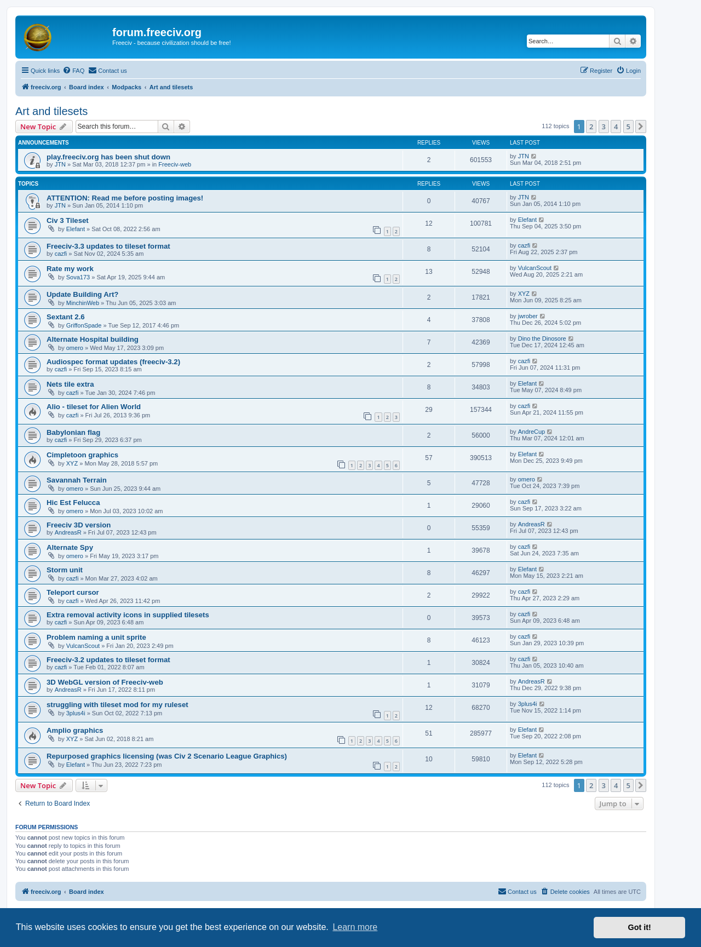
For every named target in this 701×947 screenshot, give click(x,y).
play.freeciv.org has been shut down (108, 157)
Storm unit (65, 570)
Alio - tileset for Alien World (94, 407)
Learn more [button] (354, 927)
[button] (640, 126)
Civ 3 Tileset (68, 220)
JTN (60, 164)
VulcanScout (534, 268)
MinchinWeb (82, 303)
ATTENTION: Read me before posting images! (125, 198)
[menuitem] (73, 70)
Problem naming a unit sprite (96, 637)
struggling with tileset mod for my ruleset (117, 705)
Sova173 (78, 277)
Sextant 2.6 (66, 317)
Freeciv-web (174, 164)
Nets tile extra (70, 384)
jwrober (528, 316)
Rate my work (70, 269)
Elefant (75, 229)
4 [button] (616, 126)
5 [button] (628, 126)
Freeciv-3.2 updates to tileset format (108, 660)
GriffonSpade (84, 325)
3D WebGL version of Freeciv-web (105, 682)
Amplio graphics (75, 730)
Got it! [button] (639, 927)
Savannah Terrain (77, 480)
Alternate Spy (70, 547)
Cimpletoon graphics (82, 455)
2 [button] (591, 126)
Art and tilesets (51, 111)
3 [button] (604, 126)
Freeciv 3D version (79, 525)
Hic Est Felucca (73, 502)
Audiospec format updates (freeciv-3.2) (113, 362)
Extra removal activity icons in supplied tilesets (128, 615)
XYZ (524, 293)
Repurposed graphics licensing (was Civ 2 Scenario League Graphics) (167, 756)
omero (74, 348)
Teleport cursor (73, 592)
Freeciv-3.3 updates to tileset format (108, 246)
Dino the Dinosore (542, 338)
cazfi (61, 253)
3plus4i (75, 713)
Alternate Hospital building (93, 339)
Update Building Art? (82, 294)
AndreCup (531, 431)
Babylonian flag (73, 432)
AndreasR (68, 532)
